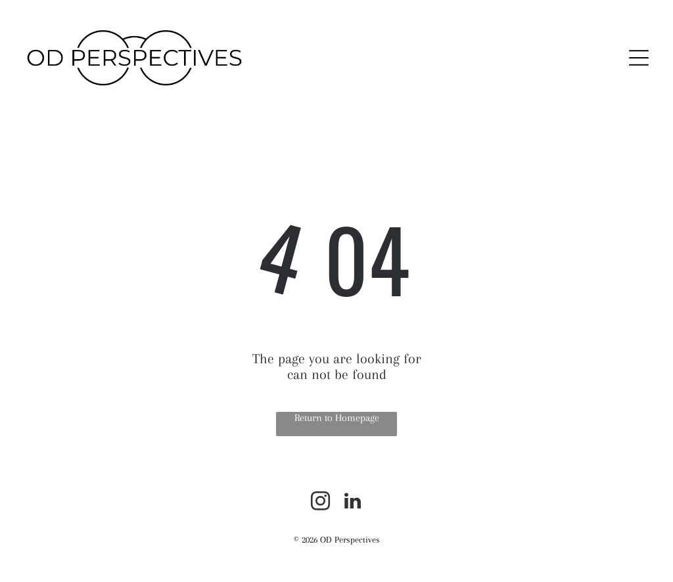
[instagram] (320, 503)
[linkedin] (352, 503)
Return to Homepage (336, 418)
